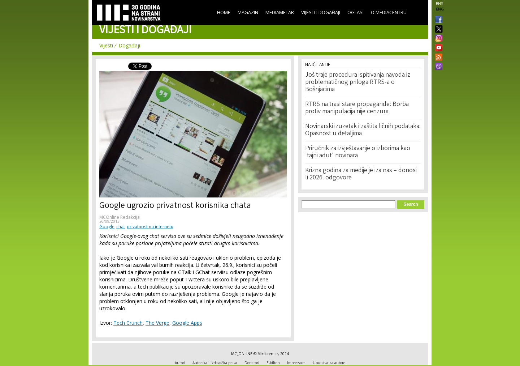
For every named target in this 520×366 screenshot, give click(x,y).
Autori (180, 362)
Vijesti (106, 45)
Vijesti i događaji (320, 12)
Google (106, 227)
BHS (439, 3)
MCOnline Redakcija (119, 217)
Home (223, 12)
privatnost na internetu (150, 227)
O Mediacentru (389, 12)
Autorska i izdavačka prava (214, 362)
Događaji (129, 45)
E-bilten (273, 362)
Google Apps (187, 322)
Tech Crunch (128, 322)
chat (120, 227)
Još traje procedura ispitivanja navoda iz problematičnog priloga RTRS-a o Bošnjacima (357, 82)
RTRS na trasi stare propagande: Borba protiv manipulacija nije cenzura (357, 108)
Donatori (251, 362)
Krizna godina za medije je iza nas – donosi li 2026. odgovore (361, 174)
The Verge (157, 322)
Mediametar (279, 12)
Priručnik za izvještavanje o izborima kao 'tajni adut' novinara (357, 152)
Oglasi (355, 12)
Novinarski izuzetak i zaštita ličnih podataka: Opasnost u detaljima (363, 130)
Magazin (248, 12)
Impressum (296, 362)
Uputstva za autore (329, 362)
